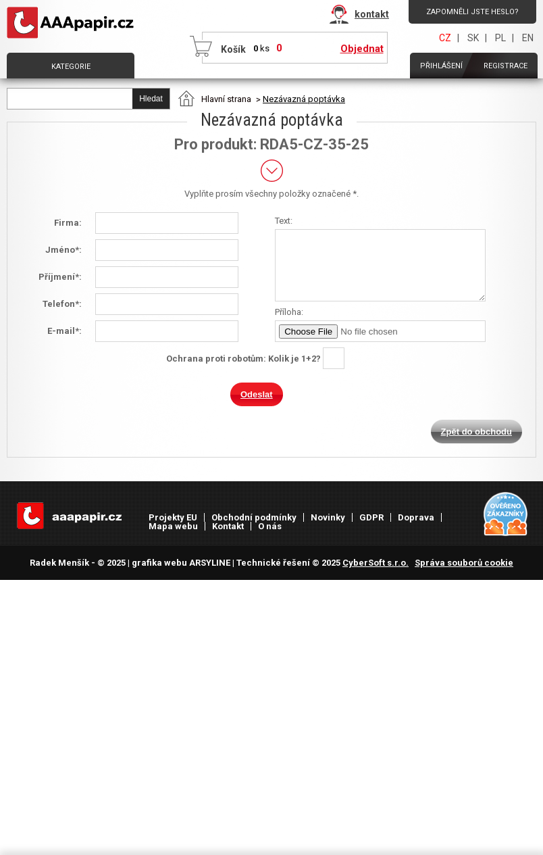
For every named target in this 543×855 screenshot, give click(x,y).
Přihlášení (441, 66)
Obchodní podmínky (253, 517)
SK (473, 37)
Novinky (328, 517)
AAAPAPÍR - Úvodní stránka (73, 23)
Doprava (416, 517)
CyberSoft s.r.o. (375, 563)
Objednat (362, 49)
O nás (270, 526)
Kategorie (70, 66)
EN (528, 37)
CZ (445, 37)
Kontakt (228, 526)
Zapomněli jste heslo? (472, 11)
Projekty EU (173, 517)
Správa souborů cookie (464, 563)
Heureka (506, 515)
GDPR (371, 517)
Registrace (505, 66)
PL (500, 37)
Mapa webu (173, 526)
